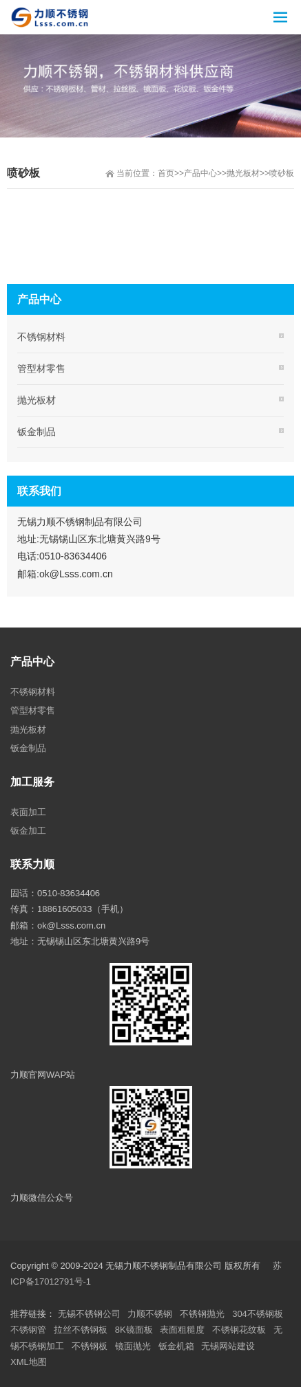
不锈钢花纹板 (239, 1329)
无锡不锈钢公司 (89, 1314)
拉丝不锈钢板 (80, 1329)
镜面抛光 (133, 1346)
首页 (166, 173)
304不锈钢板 (257, 1314)
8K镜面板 (134, 1329)
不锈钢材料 (41, 336)
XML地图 (28, 1362)
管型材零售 (41, 368)
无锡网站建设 (228, 1346)
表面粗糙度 (182, 1329)
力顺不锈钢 (149, 1314)
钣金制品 (36, 431)
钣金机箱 (176, 1346)
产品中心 (200, 173)
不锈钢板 (89, 1346)
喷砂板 (281, 173)
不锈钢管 (28, 1329)
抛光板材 (243, 173)
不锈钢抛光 (202, 1314)
